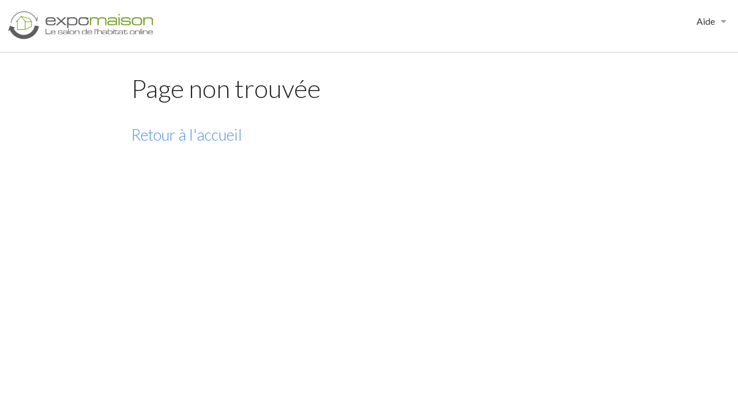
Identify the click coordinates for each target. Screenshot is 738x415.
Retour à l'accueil (186, 134)
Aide (705, 21)
